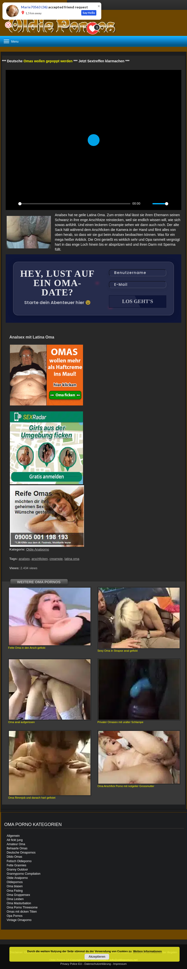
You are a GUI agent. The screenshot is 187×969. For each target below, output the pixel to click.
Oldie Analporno (37, 549)
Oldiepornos (15, 882)
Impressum (119, 963)
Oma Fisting (15, 890)
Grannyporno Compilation (24, 873)
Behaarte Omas (17, 848)
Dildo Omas (14, 856)
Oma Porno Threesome (22, 907)
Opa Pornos (14, 916)
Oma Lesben (15, 899)
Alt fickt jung (15, 840)
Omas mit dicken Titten (22, 911)
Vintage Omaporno (19, 920)
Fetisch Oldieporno (19, 861)
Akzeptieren (96, 956)
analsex (24, 559)
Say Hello (89, 13)
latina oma (71, 559)
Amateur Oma (16, 844)
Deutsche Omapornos (21, 852)
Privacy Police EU (71, 963)
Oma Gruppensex (18, 895)
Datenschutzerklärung (97, 963)
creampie (55, 559)
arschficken (39, 559)
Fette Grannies (16, 865)
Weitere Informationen (147, 951)
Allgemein (13, 836)
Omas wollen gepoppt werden (47, 61)
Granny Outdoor (17, 869)
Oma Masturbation (19, 903)
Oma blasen (15, 886)
